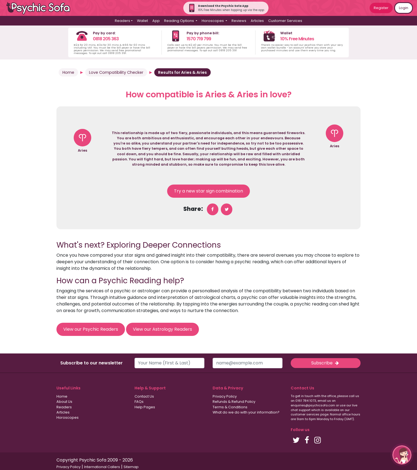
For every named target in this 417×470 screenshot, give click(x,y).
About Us (64, 401)
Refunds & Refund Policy (234, 401)
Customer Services (285, 20)
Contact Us (144, 396)
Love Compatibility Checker (116, 72)
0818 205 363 (106, 39)
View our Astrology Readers (162, 329)
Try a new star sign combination (208, 191)
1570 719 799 (199, 39)
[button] (402, 455)
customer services (305, 414)
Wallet (142, 20)
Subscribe (325, 363)
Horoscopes (67, 417)
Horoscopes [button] (213, 20)
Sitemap (131, 467)
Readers (64, 407)
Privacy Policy (225, 396)
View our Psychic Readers (90, 329)
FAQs (139, 401)
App (156, 20)
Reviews (239, 20)
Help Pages (145, 407)
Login (403, 7)
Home (68, 72)
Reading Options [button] (179, 20)
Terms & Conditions (230, 407)
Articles (257, 20)
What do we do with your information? (246, 412)
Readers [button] (122, 20)
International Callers (102, 467)
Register (381, 7)
